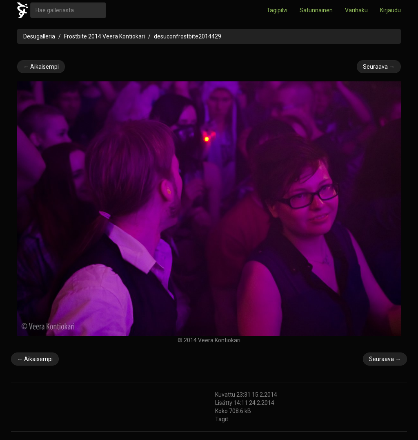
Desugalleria (39, 36)
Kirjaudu (390, 10)
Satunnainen (316, 10)
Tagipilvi (277, 10)
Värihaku (356, 10)
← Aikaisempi (41, 66)
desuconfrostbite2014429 (187, 36)
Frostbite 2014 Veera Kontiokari (104, 36)
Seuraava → (379, 66)
